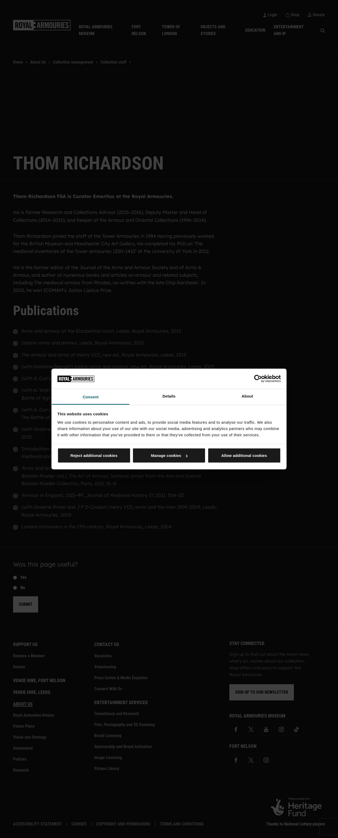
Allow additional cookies (244, 455)
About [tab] (247, 396)
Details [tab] (169, 396)
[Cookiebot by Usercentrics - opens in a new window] (258, 379)
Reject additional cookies (93, 455)
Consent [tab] (91, 396)
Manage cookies (169, 455)
